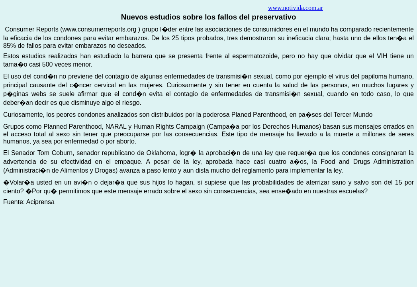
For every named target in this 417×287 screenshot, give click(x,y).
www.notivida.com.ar (295, 7)
